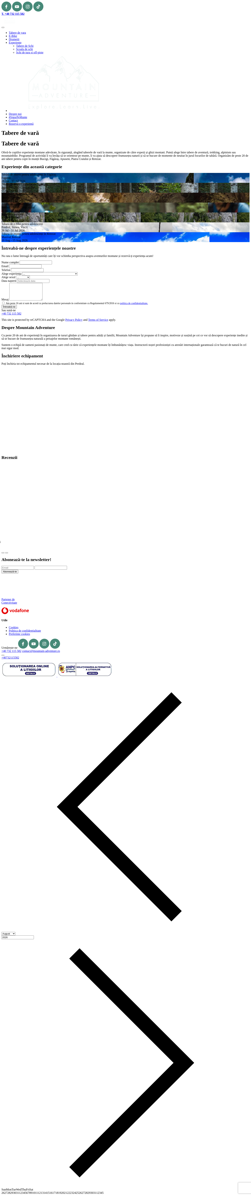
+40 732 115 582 (11, 313)
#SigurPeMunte (18, 117)
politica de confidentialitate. (134, 303)
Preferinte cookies (19, 634)
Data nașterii (8, 280)
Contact (13, 120)
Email (4, 266)
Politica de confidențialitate (25, 630)
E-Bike (13, 36)
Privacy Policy (74, 319)
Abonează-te (10, 571)
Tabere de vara (17, 32)
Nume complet (10, 262)
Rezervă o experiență (21, 123)
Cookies (13, 627)
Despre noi (15, 113)
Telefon (5, 270)
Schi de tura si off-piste (29, 52)
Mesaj (5, 299)
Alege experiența (11, 273)
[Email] (17, 568)
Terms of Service (98, 319)
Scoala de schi (24, 49)
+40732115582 (10, 657)
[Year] (17, 937)
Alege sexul (8, 277)
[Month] (8, 933)
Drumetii (14, 39)
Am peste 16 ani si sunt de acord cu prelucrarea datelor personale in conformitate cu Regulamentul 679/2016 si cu (77, 303)
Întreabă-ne (9, 306)
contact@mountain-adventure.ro (41, 651)
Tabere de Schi (25, 45)
